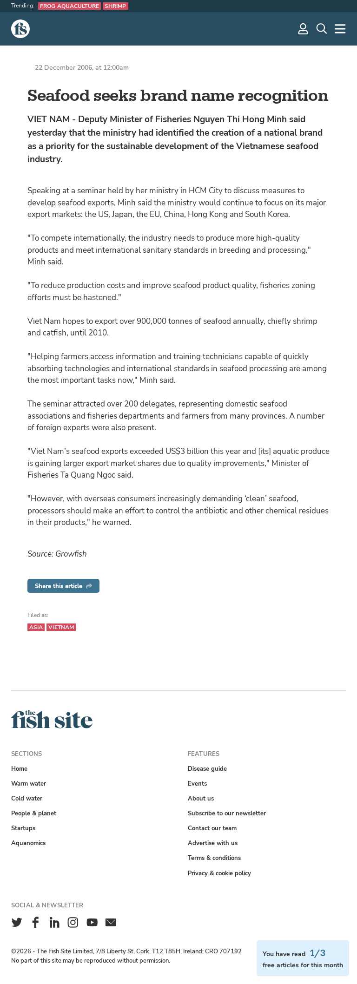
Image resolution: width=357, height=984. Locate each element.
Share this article (63, 586)
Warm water (28, 783)
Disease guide (207, 768)
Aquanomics (28, 843)
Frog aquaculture (69, 6)
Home (19, 768)
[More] (340, 28)
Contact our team (212, 828)
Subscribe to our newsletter (227, 813)
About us (201, 798)
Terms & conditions (214, 857)
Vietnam (61, 627)
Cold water (26, 798)
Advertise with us (213, 843)
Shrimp (115, 6)
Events (197, 783)
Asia (36, 627)
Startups (23, 828)
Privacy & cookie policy (219, 873)
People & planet (33, 813)
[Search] (321, 28)
